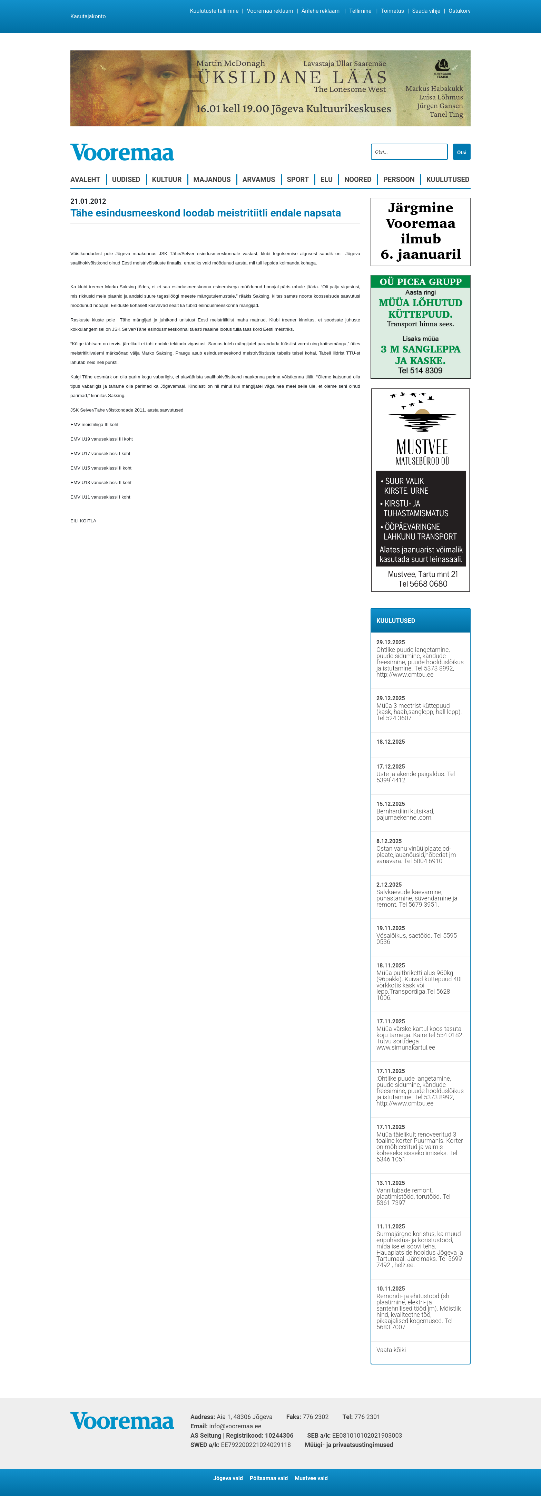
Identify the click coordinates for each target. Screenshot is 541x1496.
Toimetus (392, 11)
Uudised (126, 179)
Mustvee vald (311, 1478)
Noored (358, 179)
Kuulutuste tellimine (214, 11)
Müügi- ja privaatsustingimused (349, 1444)
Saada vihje (426, 11)
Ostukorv (460, 11)
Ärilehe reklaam (321, 11)
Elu (327, 179)
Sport (298, 179)
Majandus (212, 179)
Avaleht (85, 179)
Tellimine (360, 11)
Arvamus (259, 179)
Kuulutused (448, 179)
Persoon (399, 179)
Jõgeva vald (228, 1478)
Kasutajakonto (88, 16)
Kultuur (167, 179)
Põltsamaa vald (269, 1478)
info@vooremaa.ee (235, 1426)
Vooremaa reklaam (270, 11)
